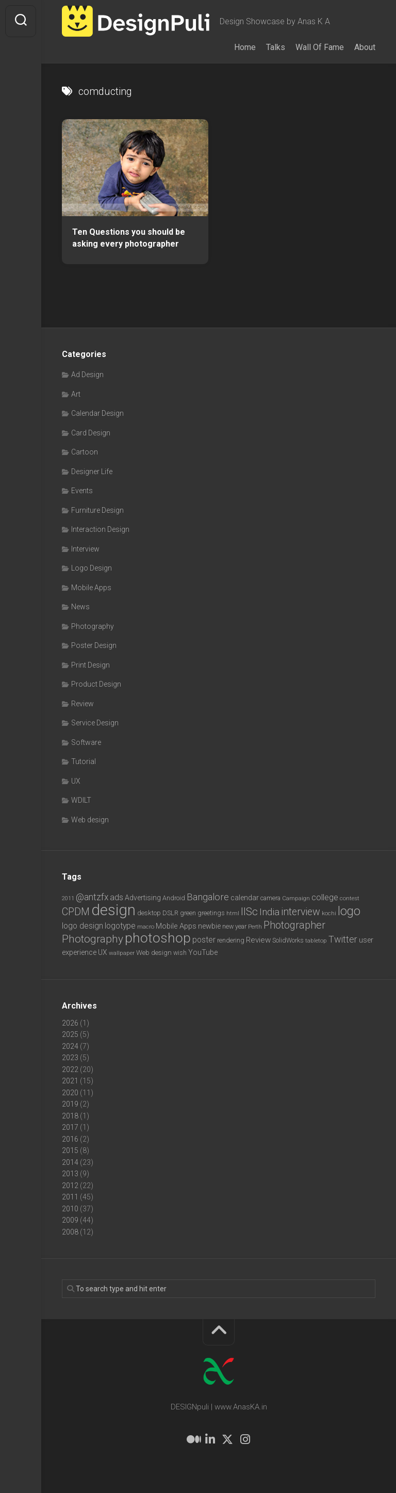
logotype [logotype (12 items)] (120, 926)
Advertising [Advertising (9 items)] (143, 898)
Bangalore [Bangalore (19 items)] (208, 897)
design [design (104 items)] (113, 910)
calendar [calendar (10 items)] (244, 897)
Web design (90, 820)
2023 (70, 1057)
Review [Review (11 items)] (258, 940)
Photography (92, 626)
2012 (70, 1185)
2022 (70, 1069)
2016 (70, 1139)
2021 (70, 1081)
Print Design (90, 665)
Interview (85, 549)
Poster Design (94, 645)
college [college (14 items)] (324, 897)
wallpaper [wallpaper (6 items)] (122, 952)
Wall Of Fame (319, 47)
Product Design (96, 684)
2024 (70, 1046)
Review (82, 704)
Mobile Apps (91, 587)
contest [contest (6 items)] (349, 898)
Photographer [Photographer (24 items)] (294, 925)
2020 (70, 1093)
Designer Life (91, 471)
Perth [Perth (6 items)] (255, 926)
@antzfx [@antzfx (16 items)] (92, 897)
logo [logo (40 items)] (349, 911)
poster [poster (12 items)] (204, 940)
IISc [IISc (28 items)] (249, 911)
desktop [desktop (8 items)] (149, 913)
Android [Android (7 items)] (173, 898)
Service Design (95, 723)
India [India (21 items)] (269, 912)
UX (75, 781)
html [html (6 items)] (232, 913)
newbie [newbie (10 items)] (209, 926)
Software (86, 742)
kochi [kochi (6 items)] (329, 913)
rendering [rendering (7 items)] (230, 940)
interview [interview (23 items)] (300, 912)
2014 (70, 1162)
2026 (70, 1023)
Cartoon (84, 452)
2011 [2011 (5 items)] (68, 898)
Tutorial (83, 761)
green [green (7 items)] (188, 913)
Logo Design (91, 568)
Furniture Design (97, 510)
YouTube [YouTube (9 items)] (203, 952)
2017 (70, 1127)
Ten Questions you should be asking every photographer (128, 238)
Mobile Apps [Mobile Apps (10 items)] (176, 926)
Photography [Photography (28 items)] (92, 939)
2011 (70, 1197)
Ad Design (87, 374)
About (364, 47)
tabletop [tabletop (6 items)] (316, 940)
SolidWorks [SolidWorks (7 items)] (288, 940)
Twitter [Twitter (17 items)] (342, 939)
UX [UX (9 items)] (102, 952)
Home (245, 47)
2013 (70, 1174)
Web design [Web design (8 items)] (154, 952)
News (80, 607)
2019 (70, 1104)
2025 (70, 1034)
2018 (70, 1116)
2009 (70, 1220)
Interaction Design (100, 529)
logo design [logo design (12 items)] (82, 926)
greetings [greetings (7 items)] (211, 913)
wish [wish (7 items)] (180, 952)
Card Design (90, 433)
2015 (70, 1150)
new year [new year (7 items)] (234, 926)
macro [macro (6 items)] (145, 926)
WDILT (81, 800)
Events (82, 490)
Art (75, 394)
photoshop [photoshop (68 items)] (158, 938)
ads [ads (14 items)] (116, 897)
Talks (275, 47)
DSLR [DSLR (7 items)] (170, 913)
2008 (70, 1232)
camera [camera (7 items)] (270, 898)
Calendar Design (97, 413)
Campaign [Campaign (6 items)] (296, 898)
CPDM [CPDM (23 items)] (76, 912)
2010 (70, 1209)
